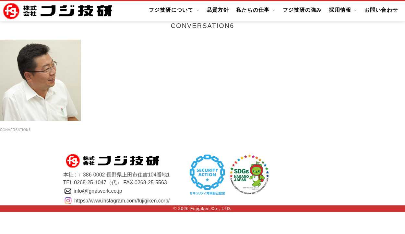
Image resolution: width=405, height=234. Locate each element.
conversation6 (15, 130)
